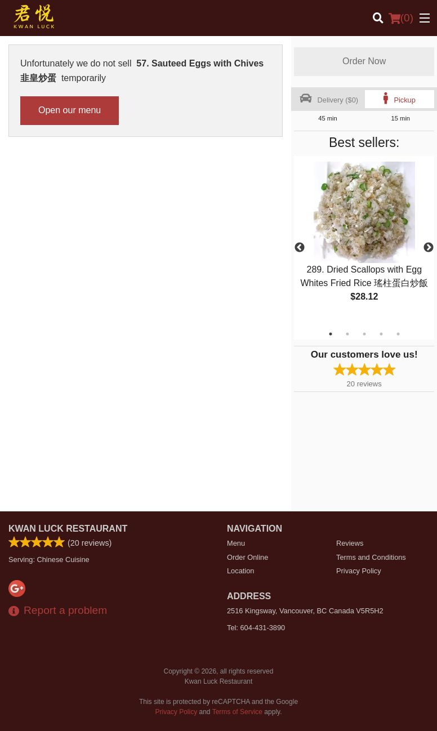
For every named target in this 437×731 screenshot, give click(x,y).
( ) (401, 18)
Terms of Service (237, 712)
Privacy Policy (358, 571)
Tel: (256, 627)
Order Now (364, 61)
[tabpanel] (364, 241)
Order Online (247, 557)
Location (240, 571)
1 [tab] (330, 334)
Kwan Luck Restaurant (67, 528)
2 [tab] (347, 334)
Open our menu (69, 110)
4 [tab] (381, 334)
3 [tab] (364, 334)
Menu (236, 543)
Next (428, 247)
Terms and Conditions (371, 557)
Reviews (349, 543)
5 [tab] (398, 334)
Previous (299, 247)
